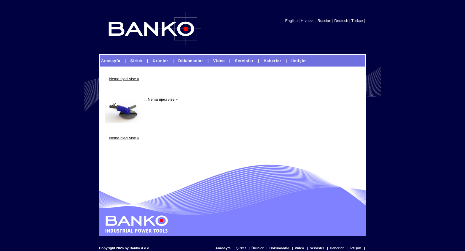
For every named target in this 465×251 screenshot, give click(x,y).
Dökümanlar (279, 248)
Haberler (337, 248)
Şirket (241, 248)
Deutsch (341, 20)
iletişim (355, 248)
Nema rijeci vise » (124, 79)
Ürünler (258, 248)
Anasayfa (223, 248)
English (291, 20)
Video (300, 248)
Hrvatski (307, 20)
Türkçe (357, 20)
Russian (324, 20)
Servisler (317, 248)
